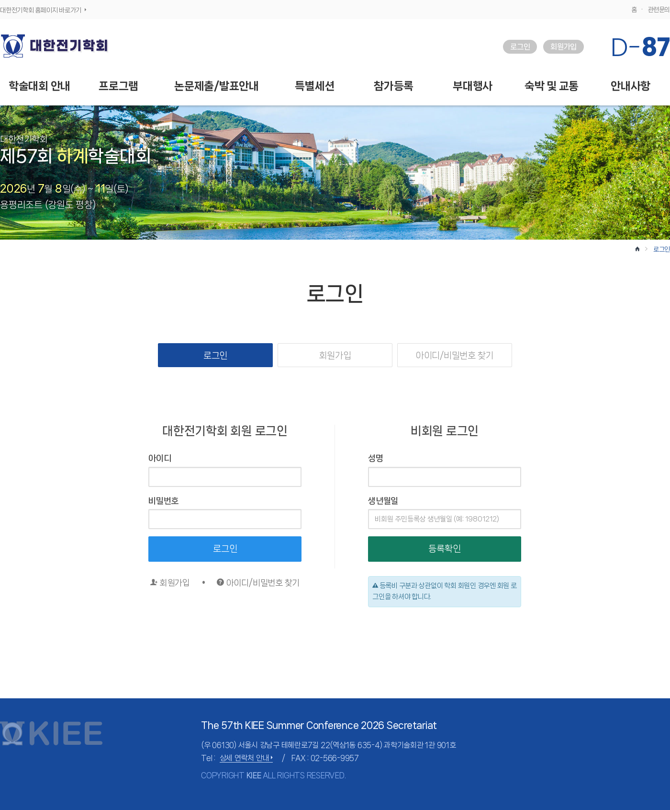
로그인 (520, 47)
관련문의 (659, 9)
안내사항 (630, 86)
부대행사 (472, 86)
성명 (375, 458)
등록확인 (444, 549)
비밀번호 (163, 501)
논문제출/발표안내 (216, 86)
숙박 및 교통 (552, 86)
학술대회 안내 (39, 86)
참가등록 (393, 86)
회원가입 (563, 47)
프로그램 (118, 86)
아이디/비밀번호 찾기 (454, 355)
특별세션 (315, 86)
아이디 (159, 458)
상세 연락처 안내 (246, 758)
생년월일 (383, 501)
